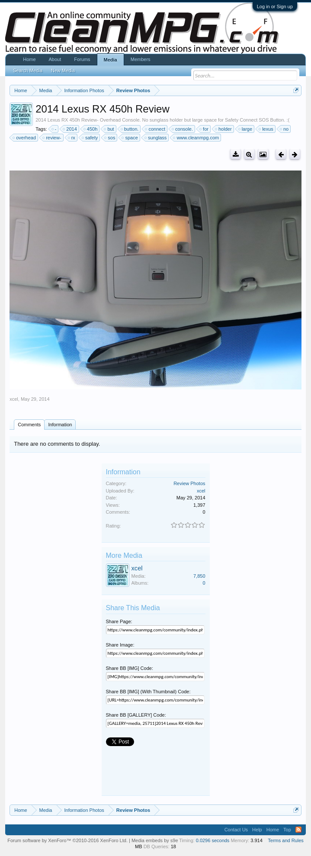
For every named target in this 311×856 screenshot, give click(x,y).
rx (72, 138)
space (130, 138)
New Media (63, 70)
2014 (70, 129)
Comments (29, 424)
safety (90, 138)
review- (52, 138)
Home (29, 59)
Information (60, 424)
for (204, 129)
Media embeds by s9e (154, 840)
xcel (14, 399)
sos (110, 138)
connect (155, 129)
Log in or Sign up (275, 6)
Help (257, 829)
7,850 (199, 576)
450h (90, 129)
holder (224, 129)
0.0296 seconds (213, 840)
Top (287, 829)
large (245, 129)
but (109, 129)
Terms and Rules (286, 840)
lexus (266, 129)
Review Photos (189, 483)
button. (130, 129)
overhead (24, 138)
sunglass (156, 138)
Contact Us (236, 829)
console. (183, 129)
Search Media (27, 70)
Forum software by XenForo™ (67, 840)
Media (110, 59)
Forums (82, 59)
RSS (298, 830)
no (285, 129)
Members (141, 59)
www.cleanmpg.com (196, 138)
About (55, 59)
